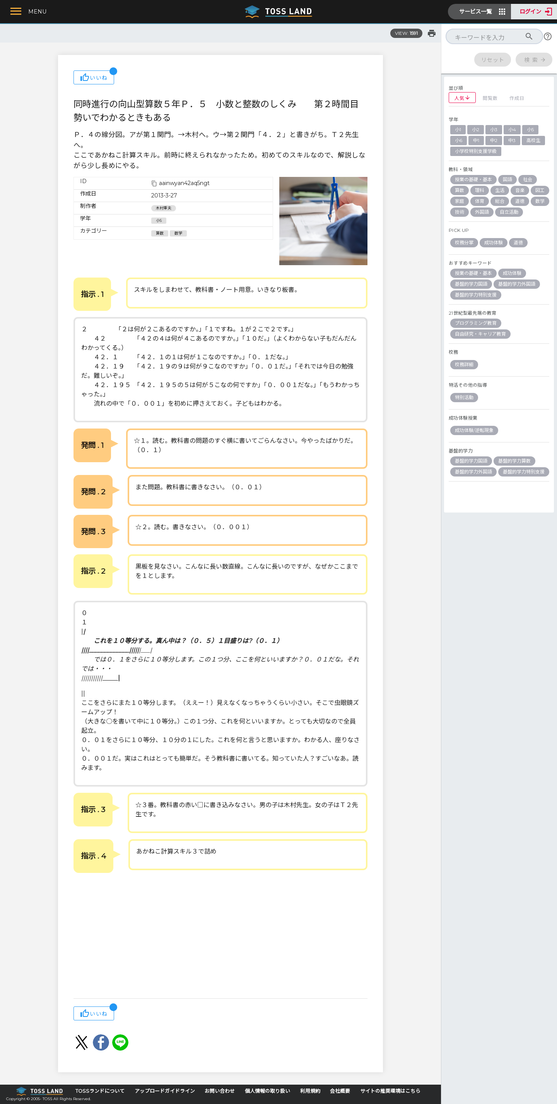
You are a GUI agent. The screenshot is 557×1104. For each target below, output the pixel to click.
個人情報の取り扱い (267, 1091)
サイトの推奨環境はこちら (390, 1091)
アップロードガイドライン (165, 1091)
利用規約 (310, 1091)
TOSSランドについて (100, 1091)
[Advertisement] (220, 936)
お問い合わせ (220, 1091)
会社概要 (340, 1091)
